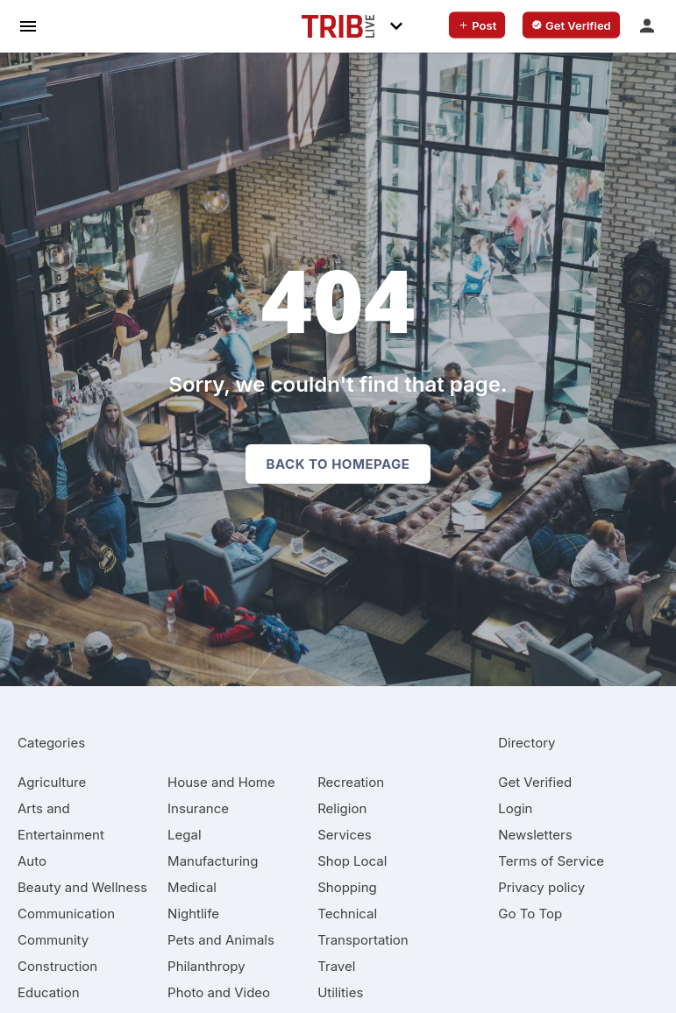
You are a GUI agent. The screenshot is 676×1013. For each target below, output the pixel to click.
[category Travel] (336, 966)
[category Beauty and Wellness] (82, 887)
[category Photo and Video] (218, 992)
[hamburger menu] (28, 25)
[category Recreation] (350, 782)
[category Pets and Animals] (220, 940)
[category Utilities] (340, 992)
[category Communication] (66, 913)
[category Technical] (347, 913)
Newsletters (535, 834)
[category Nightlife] (193, 913)
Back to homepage (338, 464)
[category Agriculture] (52, 782)
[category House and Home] (221, 782)
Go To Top (530, 913)
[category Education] (49, 992)
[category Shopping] (347, 887)
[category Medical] (192, 887)
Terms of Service (551, 861)
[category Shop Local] (352, 861)
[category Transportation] (363, 940)
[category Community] (53, 940)
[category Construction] (57, 966)
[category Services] (344, 834)
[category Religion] (341, 808)
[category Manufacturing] (212, 861)
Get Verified (535, 782)
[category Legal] (184, 834)
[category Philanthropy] (206, 966)
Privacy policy (541, 887)
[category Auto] (32, 861)
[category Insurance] (198, 808)
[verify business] (571, 25)
